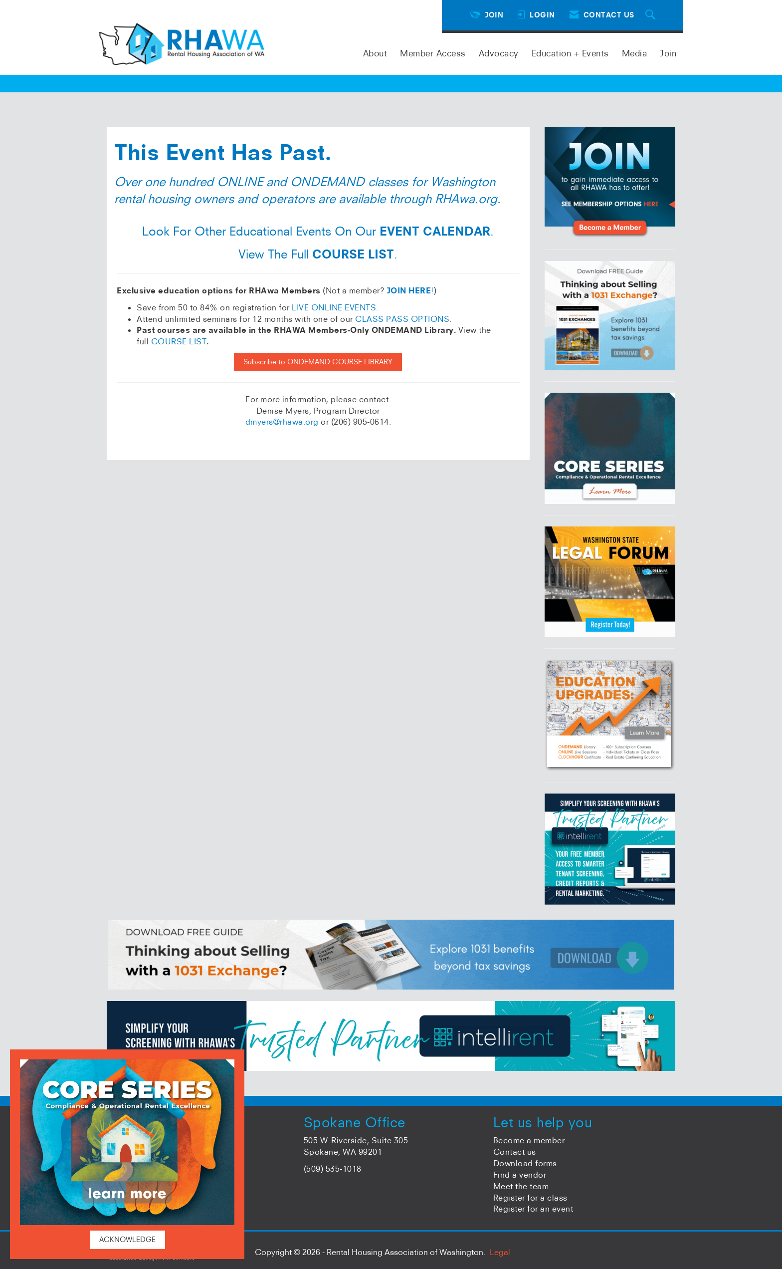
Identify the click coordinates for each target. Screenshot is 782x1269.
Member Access (433, 53)
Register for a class (530, 1198)
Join (668, 53)
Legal (500, 1252)
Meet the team (521, 1186)
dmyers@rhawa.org (282, 422)
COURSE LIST (179, 341)
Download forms (525, 1163)
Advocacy (499, 53)
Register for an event (533, 1209)
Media (634, 53)
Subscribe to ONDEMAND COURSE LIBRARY (317, 361)
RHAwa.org (466, 198)
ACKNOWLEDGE (127, 1239)
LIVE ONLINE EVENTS (334, 307)
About (375, 53)
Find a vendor (520, 1175)
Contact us (514, 1152)
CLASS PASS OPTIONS (402, 319)
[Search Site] (651, 15)
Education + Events (570, 53)
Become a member (529, 1140)
